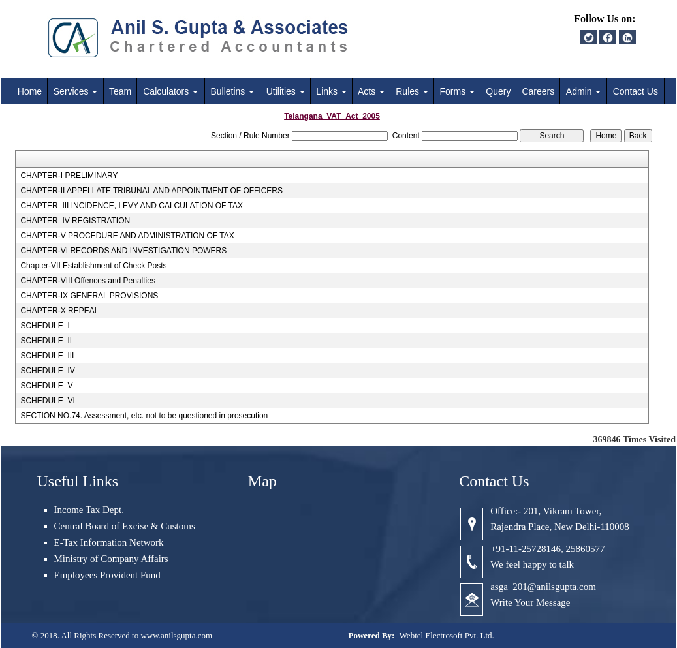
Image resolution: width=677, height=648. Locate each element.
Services (76, 91)
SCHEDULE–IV (47, 370)
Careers (538, 91)
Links (331, 91)
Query (498, 91)
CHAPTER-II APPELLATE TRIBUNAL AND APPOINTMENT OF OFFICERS (151, 190)
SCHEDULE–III (47, 355)
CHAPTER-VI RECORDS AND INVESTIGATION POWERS (123, 250)
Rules (412, 91)
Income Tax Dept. (89, 509)
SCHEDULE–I (44, 325)
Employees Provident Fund (107, 575)
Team (120, 91)
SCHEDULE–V (46, 385)
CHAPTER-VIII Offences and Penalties (87, 280)
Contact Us (635, 91)
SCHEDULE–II (46, 340)
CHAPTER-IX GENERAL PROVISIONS (89, 295)
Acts (371, 91)
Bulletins (232, 91)
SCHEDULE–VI (47, 400)
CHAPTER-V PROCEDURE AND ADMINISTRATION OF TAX (127, 235)
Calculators (170, 91)
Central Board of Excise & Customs (124, 526)
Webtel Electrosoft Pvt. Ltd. (447, 635)
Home (30, 91)
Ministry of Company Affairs (111, 558)
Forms (457, 91)
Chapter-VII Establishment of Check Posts (93, 265)
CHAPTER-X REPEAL (59, 310)
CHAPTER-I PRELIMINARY (69, 175)
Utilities (285, 91)
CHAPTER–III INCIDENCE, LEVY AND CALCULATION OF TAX (131, 205)
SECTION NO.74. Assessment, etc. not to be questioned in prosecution (144, 415)
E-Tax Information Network (109, 542)
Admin (583, 91)
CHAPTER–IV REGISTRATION (75, 220)
